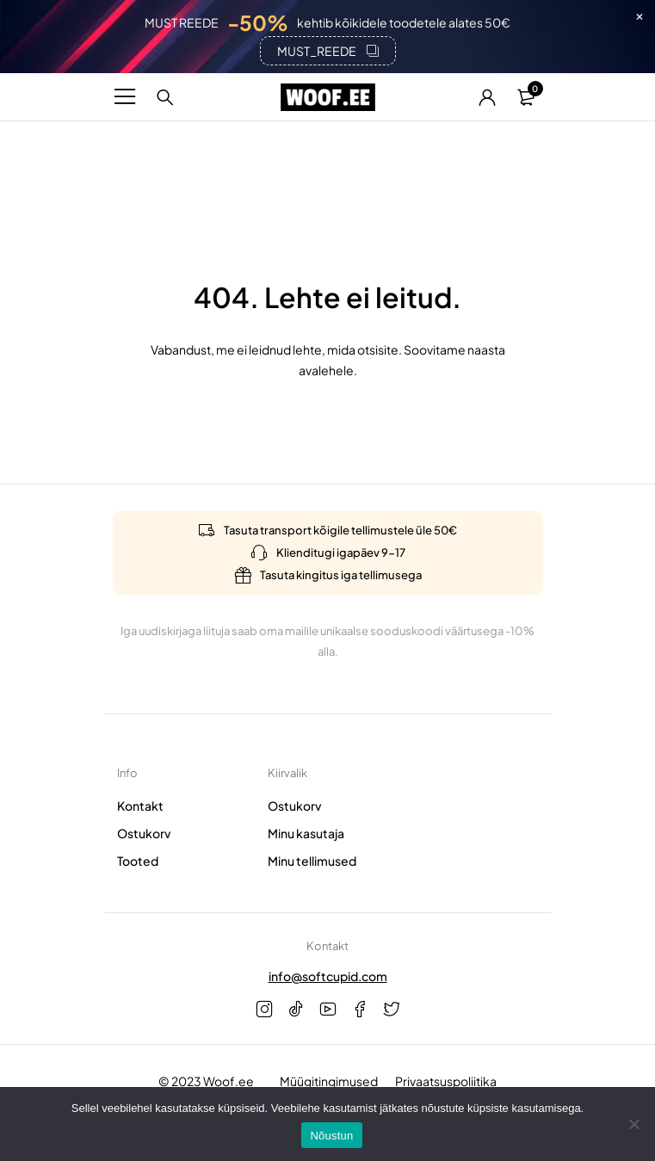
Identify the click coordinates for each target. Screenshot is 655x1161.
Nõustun (331, 1135)
